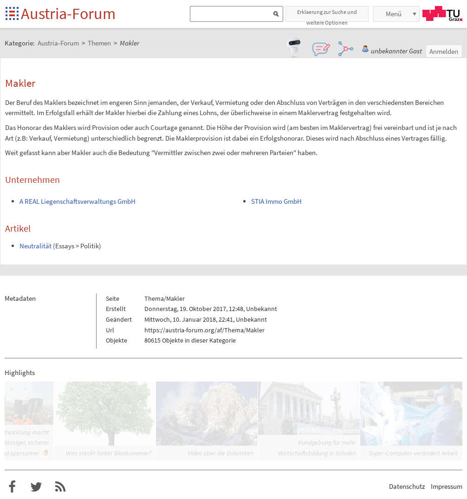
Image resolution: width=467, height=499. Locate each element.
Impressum (446, 486)
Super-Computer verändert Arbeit (413, 453)
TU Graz (442, 13)
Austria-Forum (68, 13)
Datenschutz (407, 486)
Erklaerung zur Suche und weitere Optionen (327, 15)
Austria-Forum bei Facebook (12, 487)
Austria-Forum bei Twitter (36, 487)
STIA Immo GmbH (276, 201)
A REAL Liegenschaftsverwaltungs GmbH (77, 201)
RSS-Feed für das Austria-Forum (60, 487)
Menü (394, 13)
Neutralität (35, 245)
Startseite (13, 14)
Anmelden (443, 51)
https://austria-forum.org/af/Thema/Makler (204, 330)
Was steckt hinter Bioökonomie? (108, 453)
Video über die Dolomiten (220, 453)
